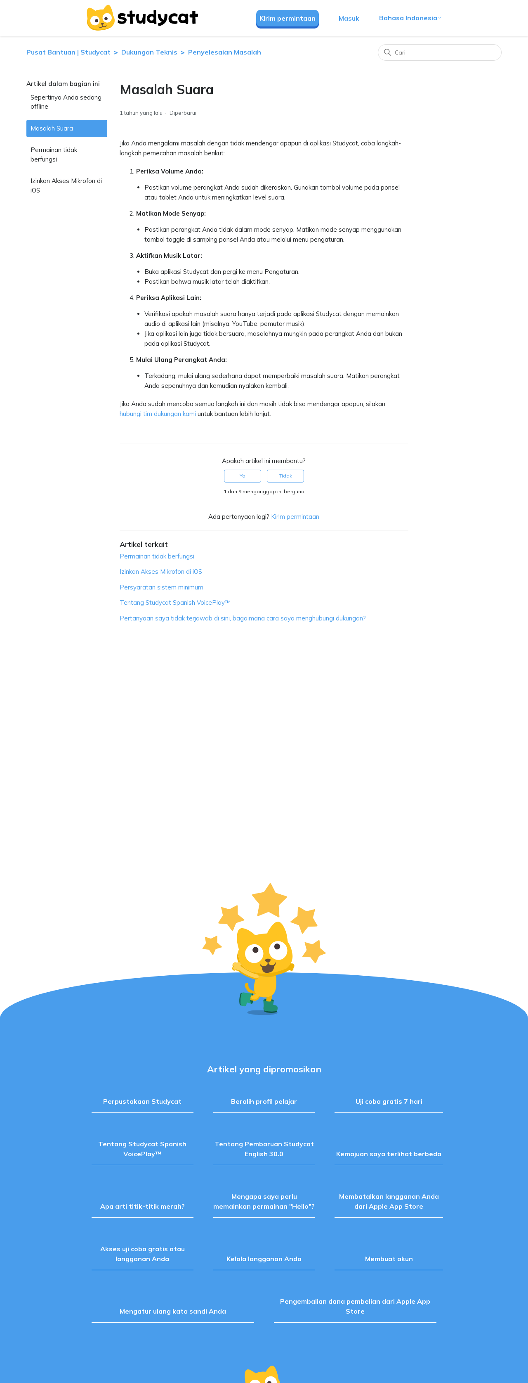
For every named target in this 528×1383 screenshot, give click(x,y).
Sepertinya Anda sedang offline (66, 102)
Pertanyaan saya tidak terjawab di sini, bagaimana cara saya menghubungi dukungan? (243, 618)
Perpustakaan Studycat (142, 1101)
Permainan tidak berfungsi (54, 154)
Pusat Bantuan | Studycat (68, 52)
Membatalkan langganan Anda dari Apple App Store (389, 1201)
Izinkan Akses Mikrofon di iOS (66, 185)
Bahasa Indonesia (410, 17)
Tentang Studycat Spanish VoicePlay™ (175, 602)
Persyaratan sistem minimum (161, 587)
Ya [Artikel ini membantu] (242, 476)
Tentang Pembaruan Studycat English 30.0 (264, 1149)
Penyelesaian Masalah (224, 52)
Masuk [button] (349, 18)
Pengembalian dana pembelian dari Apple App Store (355, 1306)
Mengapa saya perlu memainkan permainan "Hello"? (264, 1201)
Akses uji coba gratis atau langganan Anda (142, 1254)
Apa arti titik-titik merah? (142, 1206)
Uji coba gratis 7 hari (389, 1101)
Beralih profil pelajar (264, 1101)
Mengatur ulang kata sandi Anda (173, 1311)
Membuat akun (389, 1259)
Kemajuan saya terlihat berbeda (388, 1154)
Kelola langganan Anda (264, 1259)
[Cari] (440, 52)
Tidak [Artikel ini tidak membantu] (285, 476)
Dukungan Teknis (149, 52)
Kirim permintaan (287, 18)
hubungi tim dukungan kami (158, 414)
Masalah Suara (52, 128)
